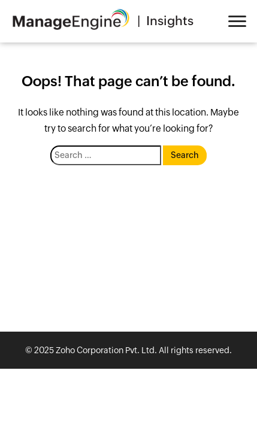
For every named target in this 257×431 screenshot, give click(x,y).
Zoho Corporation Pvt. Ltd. (106, 350)
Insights (169, 21)
